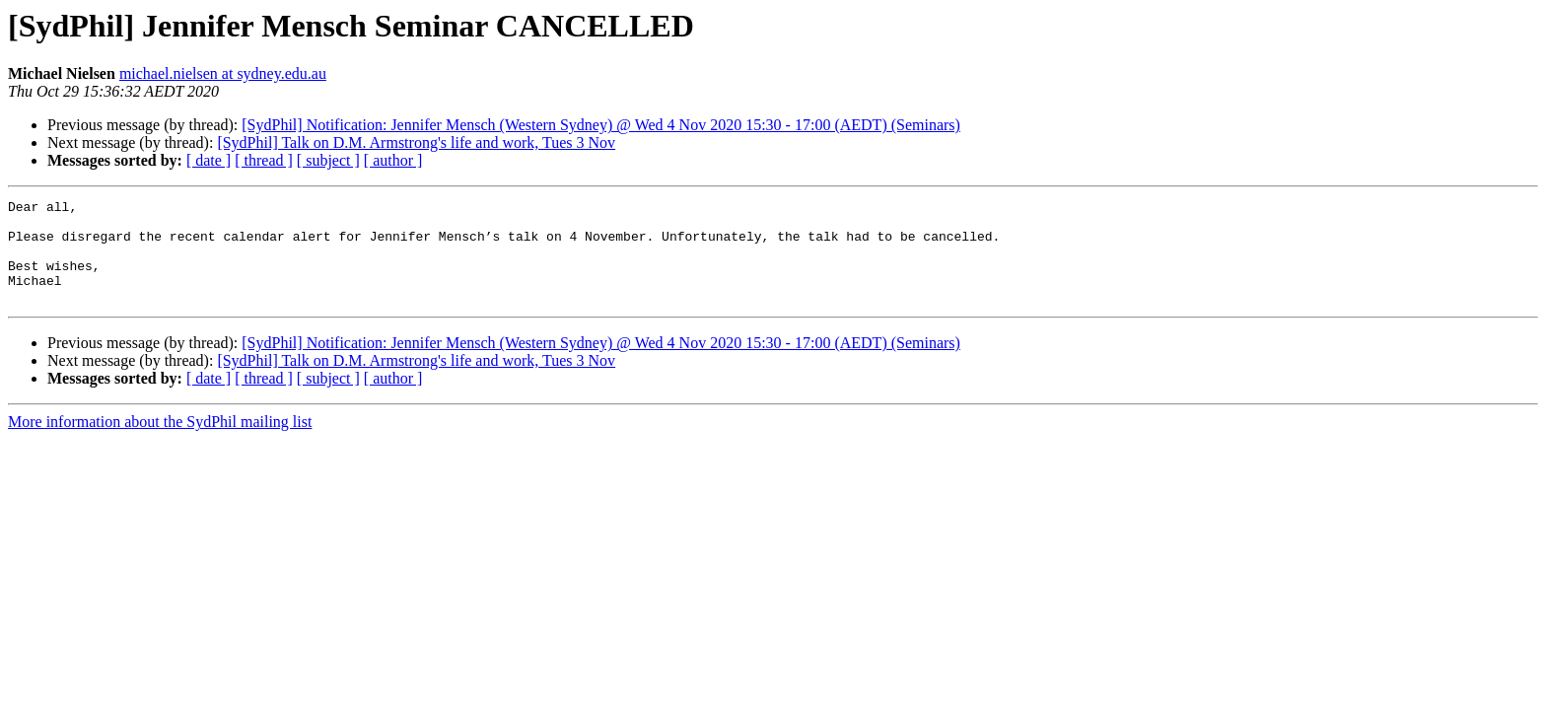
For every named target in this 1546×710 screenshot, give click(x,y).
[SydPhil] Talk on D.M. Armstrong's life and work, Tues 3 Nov (416, 142)
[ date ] (208, 160)
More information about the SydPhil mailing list (160, 442)
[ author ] (393, 160)
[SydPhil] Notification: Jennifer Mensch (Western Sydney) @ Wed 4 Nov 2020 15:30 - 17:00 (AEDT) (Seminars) (601, 124)
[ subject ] (328, 160)
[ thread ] (264, 160)
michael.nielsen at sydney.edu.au (222, 73)
